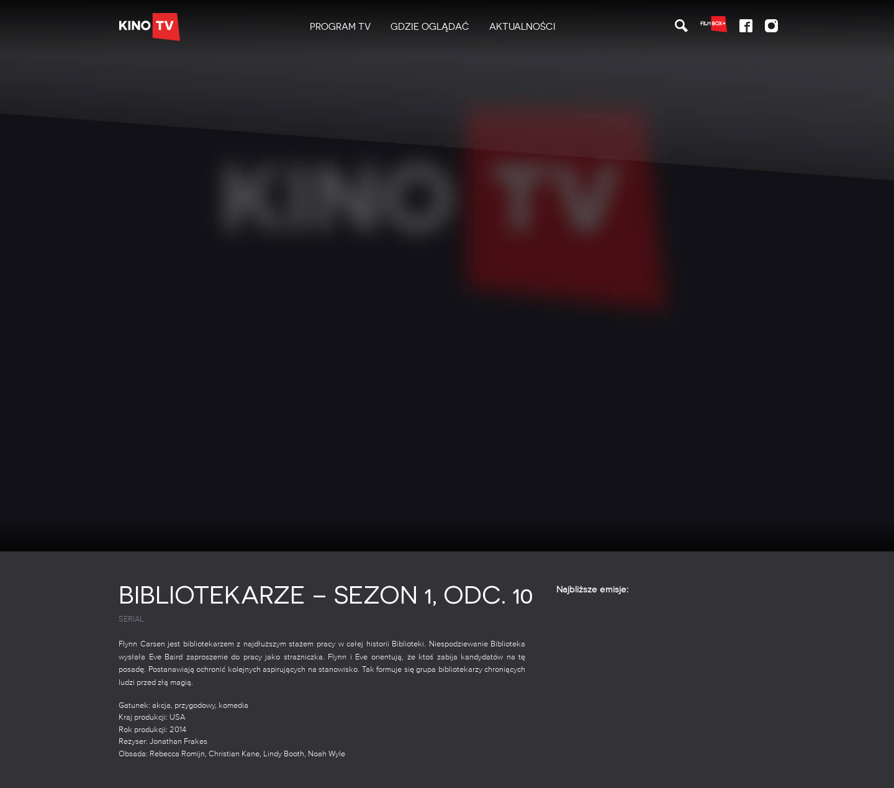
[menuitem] (340, 27)
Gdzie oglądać (430, 26)
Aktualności (522, 26)
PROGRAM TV (340, 26)
